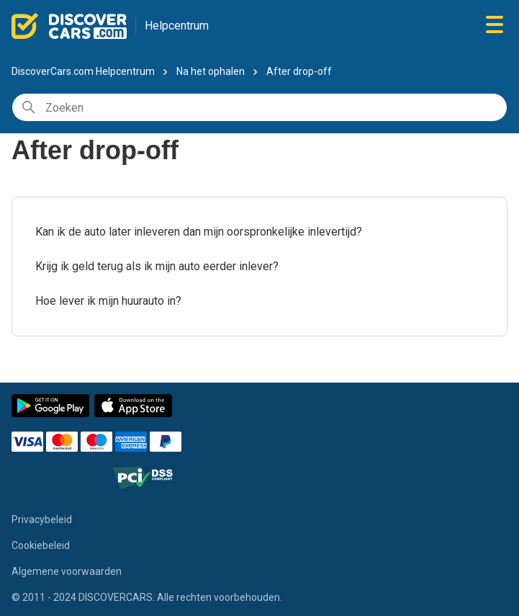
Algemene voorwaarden (67, 571)
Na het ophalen (210, 71)
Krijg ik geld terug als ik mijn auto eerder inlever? (157, 266)
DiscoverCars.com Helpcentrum (83, 71)
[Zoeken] (259, 107)
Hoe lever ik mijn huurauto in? (108, 301)
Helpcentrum (177, 25)
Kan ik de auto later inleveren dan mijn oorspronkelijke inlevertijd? (198, 231)
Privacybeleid (42, 519)
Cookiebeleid (41, 545)
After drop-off (299, 71)
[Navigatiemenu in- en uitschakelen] (494, 25)
